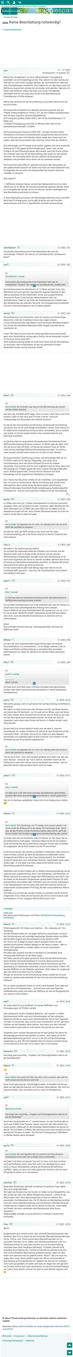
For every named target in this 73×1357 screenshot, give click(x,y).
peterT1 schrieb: (12, 674)
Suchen (7, 1336)
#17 (68, 1097)
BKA (14, 1214)
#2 (68, 264)
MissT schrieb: (11, 592)
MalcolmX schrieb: (13, 1109)
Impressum (19, 1336)
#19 (68, 1182)
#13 (68, 924)
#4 (68, 395)
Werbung (29, 1340)
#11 (68, 775)
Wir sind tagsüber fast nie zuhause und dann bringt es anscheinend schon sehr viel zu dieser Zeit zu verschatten (34, 1154)
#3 (68, 313)
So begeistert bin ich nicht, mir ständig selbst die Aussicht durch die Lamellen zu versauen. (36, 524)
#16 (68, 1065)
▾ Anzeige (8, 909)
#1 (68, 248)
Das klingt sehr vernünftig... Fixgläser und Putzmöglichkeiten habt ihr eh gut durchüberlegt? (36, 1112)
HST (49, 709)
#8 (68, 640)
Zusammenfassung (12, 29)
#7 (68, 581)
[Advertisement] (37, 49)
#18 (68, 1145)
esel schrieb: (10, 407)
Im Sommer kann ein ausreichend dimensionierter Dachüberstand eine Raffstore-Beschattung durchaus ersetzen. (35, 595)
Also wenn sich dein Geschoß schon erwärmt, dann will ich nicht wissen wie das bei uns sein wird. (36, 1077)
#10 (68, 700)
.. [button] (34, 286)
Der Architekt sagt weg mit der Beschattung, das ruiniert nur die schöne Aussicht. (35, 407)
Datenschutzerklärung (37, 1336)
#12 (68, 813)
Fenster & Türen (11, 17)
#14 (68, 1001)
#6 (68, 545)
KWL (22, 1214)
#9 (68, 662)
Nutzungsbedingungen (12, 1340)
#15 (68, 1051)
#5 (68, 499)
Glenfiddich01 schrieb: (15, 276)
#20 (68, 1224)
